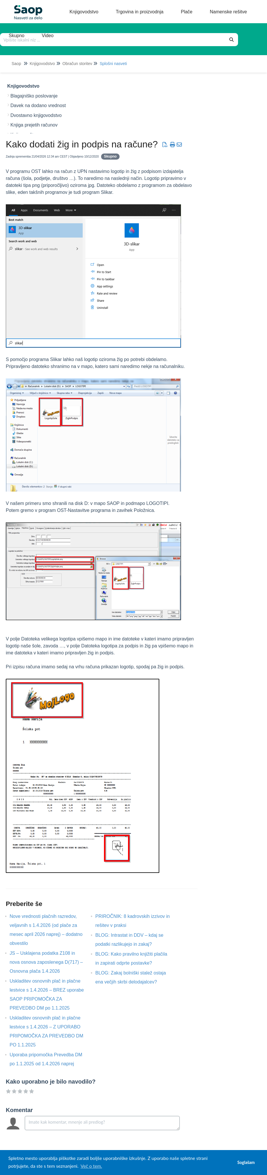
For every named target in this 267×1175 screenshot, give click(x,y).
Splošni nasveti (113, 63)
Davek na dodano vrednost (38, 105)
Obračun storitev (77, 63)
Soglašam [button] (246, 1162)
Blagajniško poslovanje (34, 95)
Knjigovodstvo (42, 63)
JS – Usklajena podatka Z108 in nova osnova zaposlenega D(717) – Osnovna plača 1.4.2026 (46, 962)
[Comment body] (102, 1123)
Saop (16, 63)
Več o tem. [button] (91, 1166)
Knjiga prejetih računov (34, 124)
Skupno (110, 156)
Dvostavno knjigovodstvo (36, 115)
